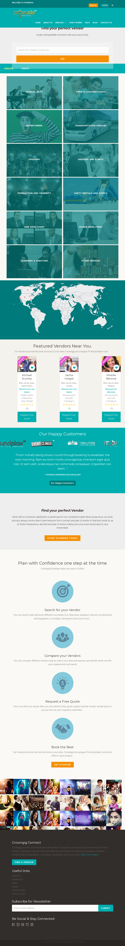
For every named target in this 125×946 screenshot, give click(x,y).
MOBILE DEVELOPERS (90, 227)
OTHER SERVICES (90, 260)
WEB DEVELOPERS (34, 227)
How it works (75, 23)
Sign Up (93, 5)
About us (47, 23)
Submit (105, 908)
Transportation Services (91, 125)
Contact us (106, 23)
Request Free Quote (33, 417)
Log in (104, 5)
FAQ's (87, 23)
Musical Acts (34, 92)
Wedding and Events (90, 159)
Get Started (62, 764)
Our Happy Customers (62, 483)
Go (62, 59)
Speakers (34, 159)
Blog (95, 23)
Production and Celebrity (34, 193)
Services (59, 23)
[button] (112, 5)
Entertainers (34, 125)
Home (37, 23)
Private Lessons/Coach (90, 92)
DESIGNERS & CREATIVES (34, 260)
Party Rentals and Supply (90, 193)
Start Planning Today (62, 538)
